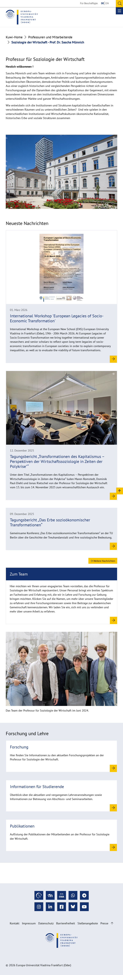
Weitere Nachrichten (102, 560)
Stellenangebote (88, 923)
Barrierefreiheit (65, 923)
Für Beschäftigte (89, 3)
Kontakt (14, 923)
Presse (104, 923)
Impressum (29, 923)
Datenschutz (46, 923)
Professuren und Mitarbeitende (50, 37)
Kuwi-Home (14, 37)
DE (102, 3)
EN (107, 3)
